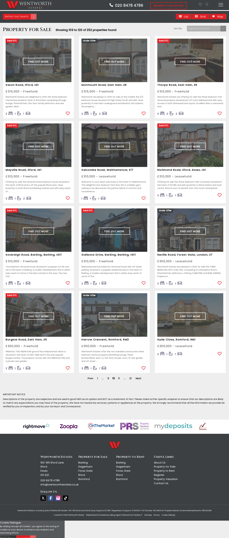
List (183, 16)
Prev (90, 378)
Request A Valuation (168, 5)
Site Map (148, 515)
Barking (83, 462)
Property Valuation (166, 479)
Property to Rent (164, 471)
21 (130, 378)
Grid (200, 16)
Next (138, 378)
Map (217, 16)
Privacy (157, 515)
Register (159, 475)
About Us (160, 462)
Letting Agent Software (119, 515)
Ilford (81, 475)
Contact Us (161, 483)
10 (113, 378)
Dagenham (85, 466)
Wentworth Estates (76, 515)
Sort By (178, 28)
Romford (84, 479)
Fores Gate (85, 471)
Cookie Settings (168, 515)
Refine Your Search (17, 16)
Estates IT (138, 515)
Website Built (91, 515)
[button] (206, 28)
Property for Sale (164, 466)
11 (119, 378)
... (103, 378)
